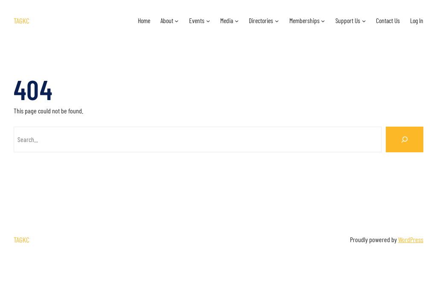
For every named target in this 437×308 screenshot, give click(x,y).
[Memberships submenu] (323, 21)
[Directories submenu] (277, 21)
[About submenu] (176, 21)
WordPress (410, 239)
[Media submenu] (237, 21)
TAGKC (21, 20)
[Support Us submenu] (364, 21)
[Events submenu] (208, 21)
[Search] (404, 139)
